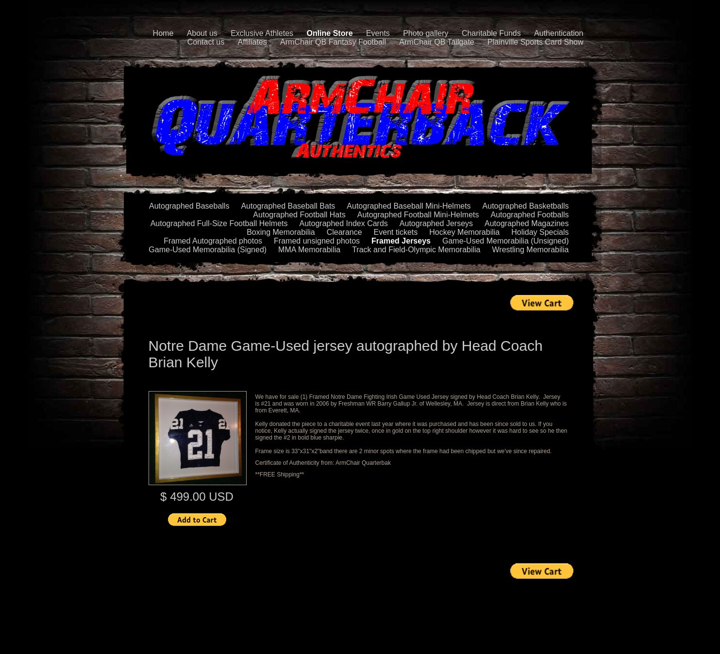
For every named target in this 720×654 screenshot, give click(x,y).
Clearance (344, 232)
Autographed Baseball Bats (288, 206)
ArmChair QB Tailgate (436, 42)
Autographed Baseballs (189, 206)
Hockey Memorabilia (464, 232)
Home (163, 33)
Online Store (329, 33)
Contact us (205, 42)
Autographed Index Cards (344, 223)
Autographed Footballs (530, 215)
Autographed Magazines (527, 223)
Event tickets (396, 232)
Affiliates (252, 42)
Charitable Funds (491, 33)
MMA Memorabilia (309, 249)
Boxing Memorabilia (281, 232)
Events (378, 33)
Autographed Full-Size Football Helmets (219, 223)
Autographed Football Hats (299, 215)
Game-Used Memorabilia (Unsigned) (505, 241)
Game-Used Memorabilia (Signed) (208, 249)
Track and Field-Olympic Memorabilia (416, 249)
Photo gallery (425, 33)
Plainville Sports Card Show (535, 42)
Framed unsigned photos (317, 241)
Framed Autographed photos (213, 241)
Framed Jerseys (401, 241)
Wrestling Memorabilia (530, 249)
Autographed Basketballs (526, 206)
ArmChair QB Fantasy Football (333, 42)
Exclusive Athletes (262, 33)
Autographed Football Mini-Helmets (418, 215)
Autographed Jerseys (436, 223)
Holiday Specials (540, 232)
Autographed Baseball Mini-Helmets (408, 206)
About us (202, 33)
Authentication (558, 33)
